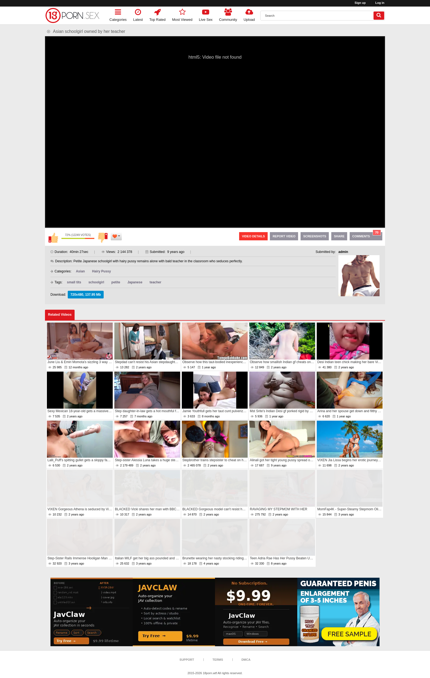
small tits (74, 282)
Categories (118, 14)
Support (187, 659)
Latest (138, 14)
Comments (366, 235)
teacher (155, 282)
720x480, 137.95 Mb (85, 295)
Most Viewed (182, 14)
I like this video (53, 237)
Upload (249, 14)
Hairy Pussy (101, 271)
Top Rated (157, 14)
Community (228, 14)
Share (339, 236)
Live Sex (206, 14)
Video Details (253, 236)
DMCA (245, 659)
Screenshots (314, 236)
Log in (379, 2)
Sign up (360, 2)
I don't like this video (102, 237)
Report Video (284, 236)
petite (115, 282)
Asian (80, 271)
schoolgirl (96, 282)
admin (343, 252)
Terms (218, 659)
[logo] (72, 15)
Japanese (134, 282)
